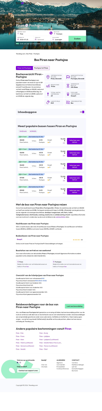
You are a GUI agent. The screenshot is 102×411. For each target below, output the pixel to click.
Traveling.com (33, 385)
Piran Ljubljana (44, 336)
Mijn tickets (81, 3)
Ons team (44, 367)
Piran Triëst (43, 349)
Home (46, 3)
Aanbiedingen (55, 3)
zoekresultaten (60, 217)
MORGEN (33, 131)
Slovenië (58, 79)
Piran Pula (19, 333)
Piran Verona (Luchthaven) (25, 346)
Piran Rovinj (43, 333)
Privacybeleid (61, 367)
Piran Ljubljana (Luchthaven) (48, 339)
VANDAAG (23, 131)
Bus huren (75, 371)
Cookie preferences (63, 369)
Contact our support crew (28, 370)
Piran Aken (20, 339)
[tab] (51, 141)
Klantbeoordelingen (78, 365)
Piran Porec (20, 336)
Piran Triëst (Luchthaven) (24, 343)
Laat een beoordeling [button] (74, 306)
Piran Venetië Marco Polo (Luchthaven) (52, 343)
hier (27, 266)
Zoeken (77, 38)
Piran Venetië (20, 349)
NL (71, 3)
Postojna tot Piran (41, 68)
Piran (53, 79)
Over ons (44, 365)
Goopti (19, 239)
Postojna (74, 79)
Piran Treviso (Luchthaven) (48, 346)
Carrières (75, 363)
